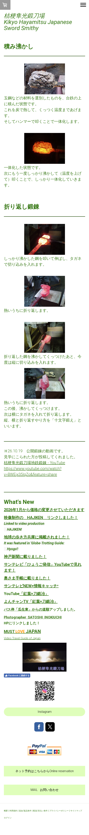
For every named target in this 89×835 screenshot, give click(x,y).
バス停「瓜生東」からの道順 (26, 609)
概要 (6, 810)
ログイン (8, 817)
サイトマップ (76, 810)
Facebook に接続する (17, 675)
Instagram (45, 712)
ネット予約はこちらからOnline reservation (44, 771)
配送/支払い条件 (40, 810)
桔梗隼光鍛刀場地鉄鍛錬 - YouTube (34, 462)
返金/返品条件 (25, 810)
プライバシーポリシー (59, 810)
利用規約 (13, 810)
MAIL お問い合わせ (45, 790)
